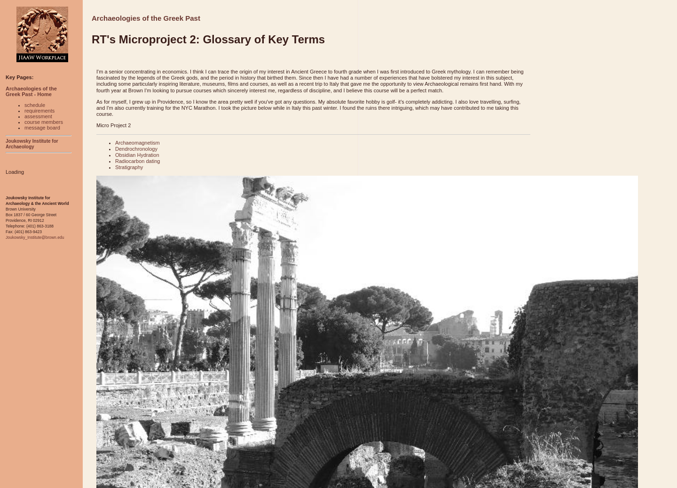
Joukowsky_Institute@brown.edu (35, 237)
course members (43, 122)
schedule (34, 105)
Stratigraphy (129, 167)
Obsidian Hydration (137, 155)
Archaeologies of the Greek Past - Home (31, 91)
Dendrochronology (136, 149)
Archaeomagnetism (137, 143)
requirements (39, 111)
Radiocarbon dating (137, 161)
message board (42, 127)
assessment (38, 116)
